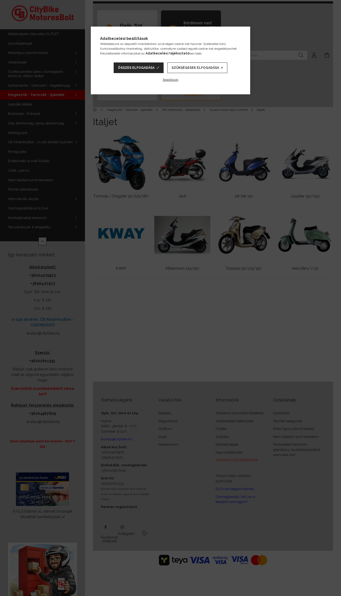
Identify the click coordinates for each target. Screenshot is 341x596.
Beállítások (170, 80)
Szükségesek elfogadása (195, 68)
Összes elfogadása (136, 68)
